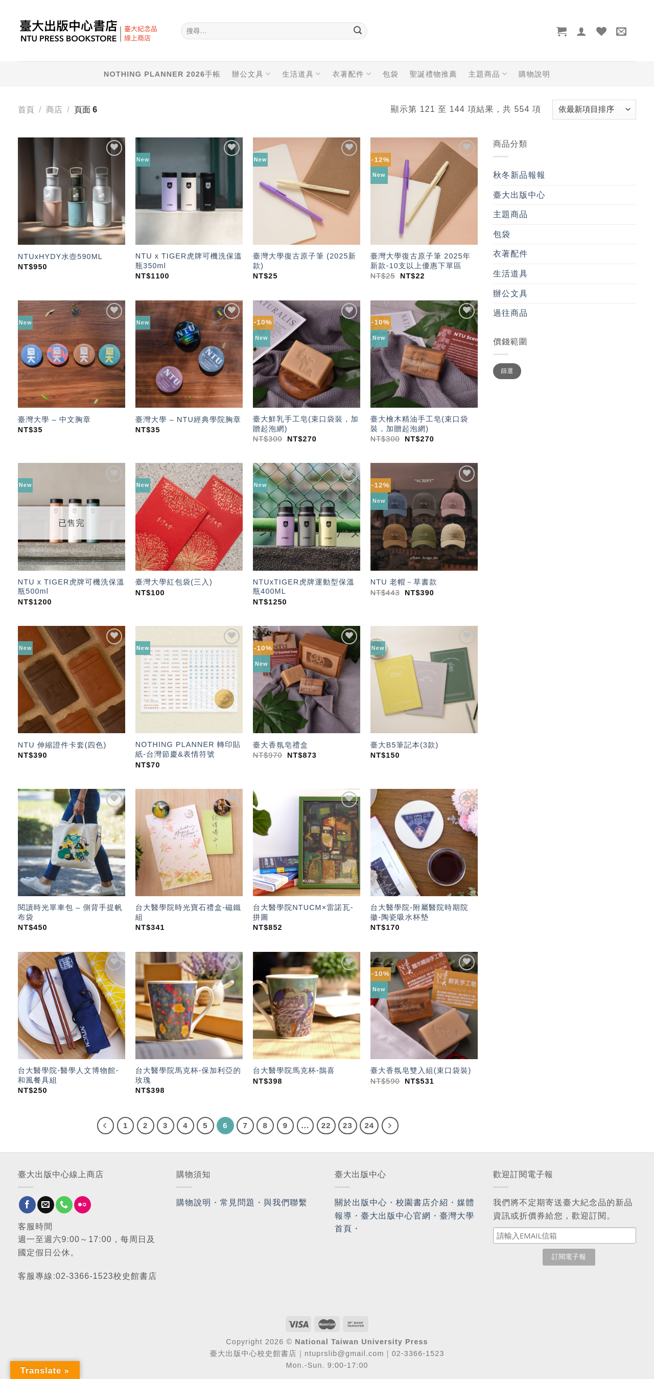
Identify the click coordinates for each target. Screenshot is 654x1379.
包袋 (391, 74)
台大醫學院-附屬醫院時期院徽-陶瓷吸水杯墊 (419, 912)
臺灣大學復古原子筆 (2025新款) (304, 261)
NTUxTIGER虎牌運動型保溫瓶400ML (304, 587)
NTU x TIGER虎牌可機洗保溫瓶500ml (71, 587)
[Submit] (357, 31)
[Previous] (105, 1125)
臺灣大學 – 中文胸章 (54, 419)
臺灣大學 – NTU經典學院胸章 (188, 419)
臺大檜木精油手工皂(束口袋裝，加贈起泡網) (419, 424)
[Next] (390, 1125)
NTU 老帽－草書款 (403, 582)
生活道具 (301, 74)
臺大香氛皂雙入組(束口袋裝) (421, 1070)
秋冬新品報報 (519, 175)
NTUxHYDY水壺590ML (60, 256)
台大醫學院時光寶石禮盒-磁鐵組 (188, 912)
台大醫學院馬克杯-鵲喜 (294, 1070)
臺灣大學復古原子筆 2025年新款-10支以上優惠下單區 (420, 261)
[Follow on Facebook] (27, 1204)
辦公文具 (251, 74)
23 (348, 1125)
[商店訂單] (594, 110)
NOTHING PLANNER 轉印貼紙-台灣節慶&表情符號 (188, 749)
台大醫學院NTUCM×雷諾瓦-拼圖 (303, 912)
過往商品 (510, 313)
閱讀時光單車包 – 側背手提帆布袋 (70, 912)
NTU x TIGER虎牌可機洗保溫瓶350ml (188, 261)
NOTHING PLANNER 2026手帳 (162, 74)
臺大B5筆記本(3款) (404, 745)
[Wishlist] (601, 31)
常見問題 (237, 1202)
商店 (54, 109)
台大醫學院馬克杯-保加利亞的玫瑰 (188, 1075)
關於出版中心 (361, 1202)
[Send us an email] (45, 1204)
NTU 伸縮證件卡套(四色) (62, 745)
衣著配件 (352, 74)
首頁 (26, 109)
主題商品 (488, 74)
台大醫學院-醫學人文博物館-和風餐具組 (68, 1075)
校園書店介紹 (422, 1202)
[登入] (581, 31)
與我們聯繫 (286, 1202)
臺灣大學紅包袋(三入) (174, 582)
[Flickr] (82, 1204)
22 (326, 1125)
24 (369, 1125)
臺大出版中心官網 (396, 1215)
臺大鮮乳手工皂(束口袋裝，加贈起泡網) (306, 424)
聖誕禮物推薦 (433, 74)
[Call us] (64, 1204)
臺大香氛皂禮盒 (280, 745)
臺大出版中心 (519, 195)
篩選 (507, 371)
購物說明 (534, 74)
